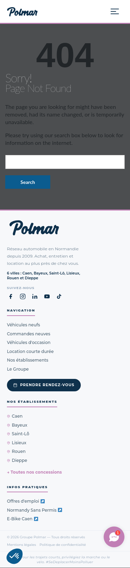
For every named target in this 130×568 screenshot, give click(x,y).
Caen (15, 416)
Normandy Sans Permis (34, 510)
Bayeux (17, 425)
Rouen (16, 451)
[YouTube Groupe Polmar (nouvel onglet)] (47, 296)
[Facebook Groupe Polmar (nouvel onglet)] (10, 296)
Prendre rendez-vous (44, 385)
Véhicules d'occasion (29, 342)
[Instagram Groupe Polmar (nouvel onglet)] (22, 296)
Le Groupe (18, 369)
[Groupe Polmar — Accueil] (22, 11)
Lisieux (16, 442)
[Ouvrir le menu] (117, 11)
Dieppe (17, 460)
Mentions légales (21, 544)
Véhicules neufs (23, 325)
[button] (14, 556)
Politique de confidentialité (63, 544)
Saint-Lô (18, 434)
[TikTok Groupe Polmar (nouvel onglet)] (59, 296)
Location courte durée (30, 351)
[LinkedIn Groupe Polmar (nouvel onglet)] (34, 296)
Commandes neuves (28, 333)
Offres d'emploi (26, 501)
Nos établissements (27, 360)
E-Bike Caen (22, 519)
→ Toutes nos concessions (34, 472)
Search (27, 182)
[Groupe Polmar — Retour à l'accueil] (34, 228)
